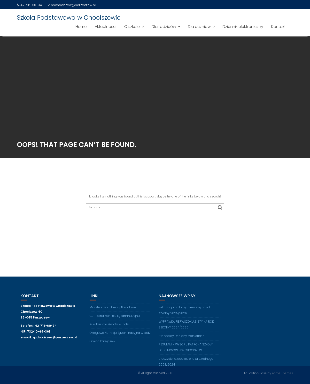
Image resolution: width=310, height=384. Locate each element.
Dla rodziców (164, 26)
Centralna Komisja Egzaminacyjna (115, 317)
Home (81, 26)
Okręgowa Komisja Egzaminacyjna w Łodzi (120, 334)
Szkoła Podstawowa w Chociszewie (69, 17)
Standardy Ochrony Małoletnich (181, 337)
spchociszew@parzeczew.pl (71, 5)
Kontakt (278, 26)
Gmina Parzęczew (102, 342)
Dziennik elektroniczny (243, 26)
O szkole (132, 26)
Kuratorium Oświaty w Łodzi (109, 325)
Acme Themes (282, 373)
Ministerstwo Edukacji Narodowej (113, 308)
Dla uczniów (199, 26)
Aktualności (105, 26)
